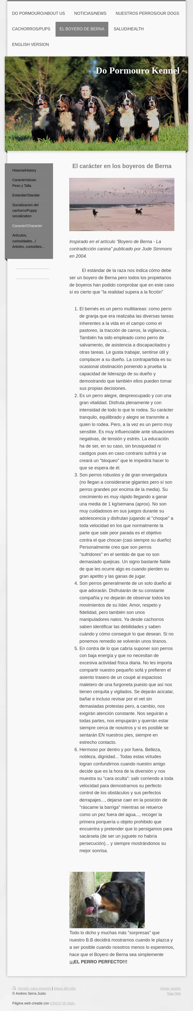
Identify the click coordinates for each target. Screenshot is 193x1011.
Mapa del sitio (65, 988)
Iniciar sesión (170, 988)
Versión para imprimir (32, 988)
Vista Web (174, 993)
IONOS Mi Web (62, 1003)
